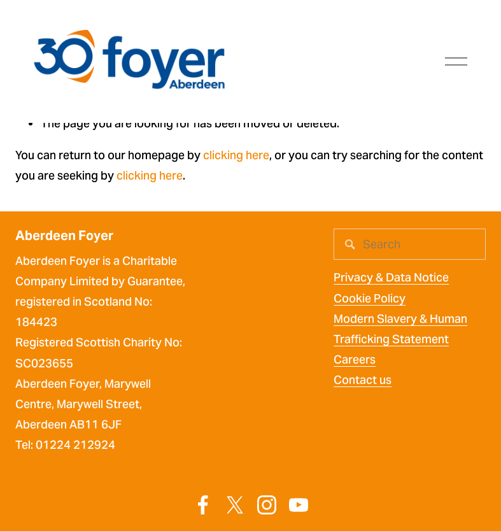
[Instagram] (267, 505)
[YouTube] (298, 505)
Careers (355, 359)
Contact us (363, 379)
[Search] (410, 244)
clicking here (236, 155)
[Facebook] (203, 505)
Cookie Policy (370, 298)
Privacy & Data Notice (391, 277)
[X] (235, 505)
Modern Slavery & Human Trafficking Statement (400, 328)
